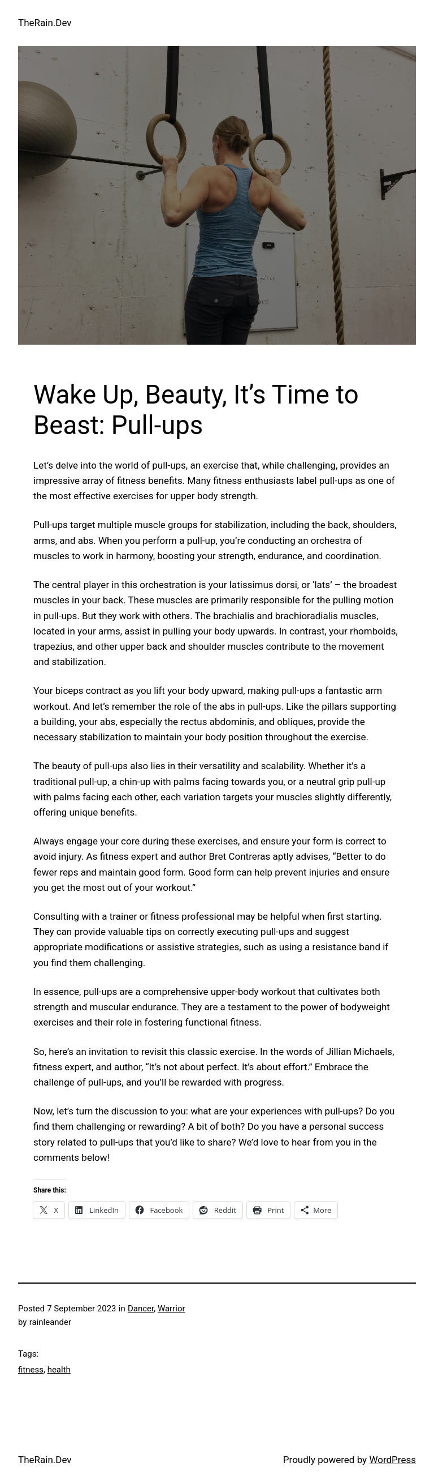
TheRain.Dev (45, 22)
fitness (31, 1370)
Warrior (171, 1308)
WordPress (392, 1459)
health (59, 1370)
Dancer (141, 1308)
